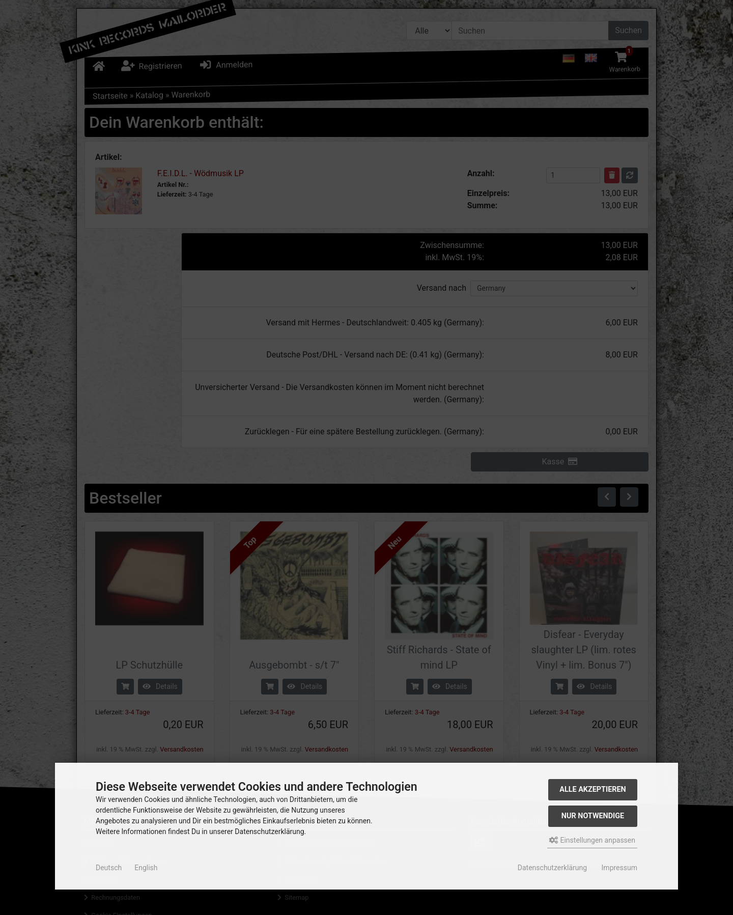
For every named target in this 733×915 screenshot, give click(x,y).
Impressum (619, 868)
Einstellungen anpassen (592, 840)
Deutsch (109, 868)
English (145, 868)
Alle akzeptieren (592, 789)
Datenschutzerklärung (552, 868)
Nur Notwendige (592, 816)
